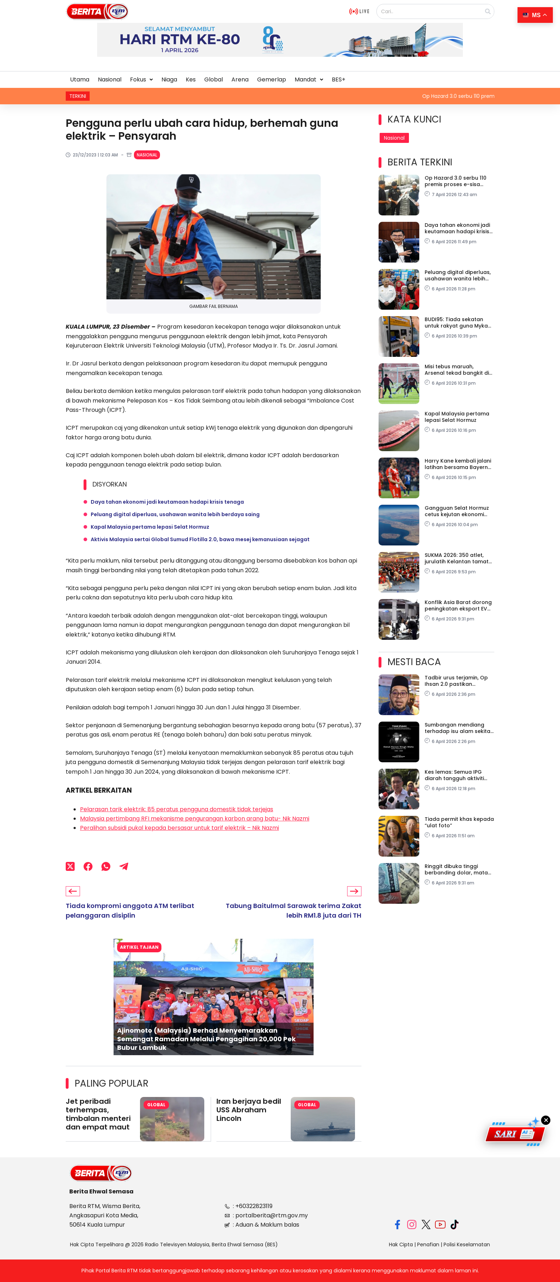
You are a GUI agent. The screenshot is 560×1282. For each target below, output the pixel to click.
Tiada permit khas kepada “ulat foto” (459, 822)
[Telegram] (123, 868)
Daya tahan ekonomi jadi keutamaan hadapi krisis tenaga (167, 502)
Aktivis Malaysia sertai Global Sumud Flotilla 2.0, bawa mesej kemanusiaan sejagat (200, 540)
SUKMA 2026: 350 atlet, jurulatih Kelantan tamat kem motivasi (457, 558)
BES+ (338, 79)
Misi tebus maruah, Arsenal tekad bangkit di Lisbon (457, 369)
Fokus (141, 79)
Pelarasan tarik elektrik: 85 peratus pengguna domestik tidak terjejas (176, 811)
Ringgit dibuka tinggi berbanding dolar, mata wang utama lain (456, 869)
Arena (240, 79)
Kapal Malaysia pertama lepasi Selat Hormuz (150, 528)
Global (213, 79)
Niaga (169, 79)
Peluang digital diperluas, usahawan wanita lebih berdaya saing (175, 515)
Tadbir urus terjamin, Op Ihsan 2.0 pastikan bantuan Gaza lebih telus (458, 680)
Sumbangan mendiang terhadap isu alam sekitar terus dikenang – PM (458, 728)
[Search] (488, 11)
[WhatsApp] (105, 868)
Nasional (109, 79)
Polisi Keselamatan (467, 1244)
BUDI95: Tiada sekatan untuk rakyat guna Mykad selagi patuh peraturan (458, 322)
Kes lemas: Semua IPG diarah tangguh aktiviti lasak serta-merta (454, 775)
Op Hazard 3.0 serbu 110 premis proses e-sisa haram (455, 181)
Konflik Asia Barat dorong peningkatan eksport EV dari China (458, 605)
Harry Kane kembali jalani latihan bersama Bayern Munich (458, 464)
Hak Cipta (401, 1244)
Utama (79, 79)
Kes (191, 79)
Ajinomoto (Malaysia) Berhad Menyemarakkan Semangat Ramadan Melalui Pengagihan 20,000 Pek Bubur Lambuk (206, 1040)
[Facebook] (88, 868)
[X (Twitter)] (70, 868)
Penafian (428, 1244)
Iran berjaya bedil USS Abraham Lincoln (248, 1111)
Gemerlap (271, 79)
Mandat (309, 79)
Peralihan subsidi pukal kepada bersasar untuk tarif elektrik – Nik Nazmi (179, 829)
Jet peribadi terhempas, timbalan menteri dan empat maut (98, 1115)
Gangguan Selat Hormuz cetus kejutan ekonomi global (457, 511)
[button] (141, 79)
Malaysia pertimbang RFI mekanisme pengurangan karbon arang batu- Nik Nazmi (194, 820)
